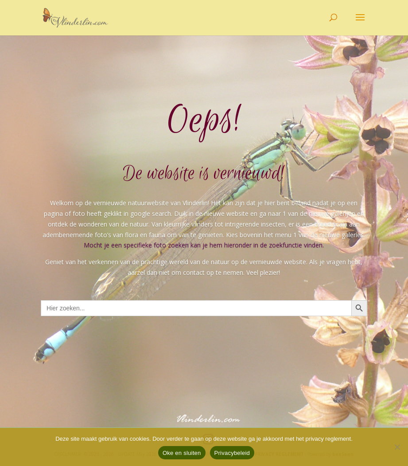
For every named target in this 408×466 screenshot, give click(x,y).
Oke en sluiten (182, 453)
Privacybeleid (232, 453)
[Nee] (396, 447)
